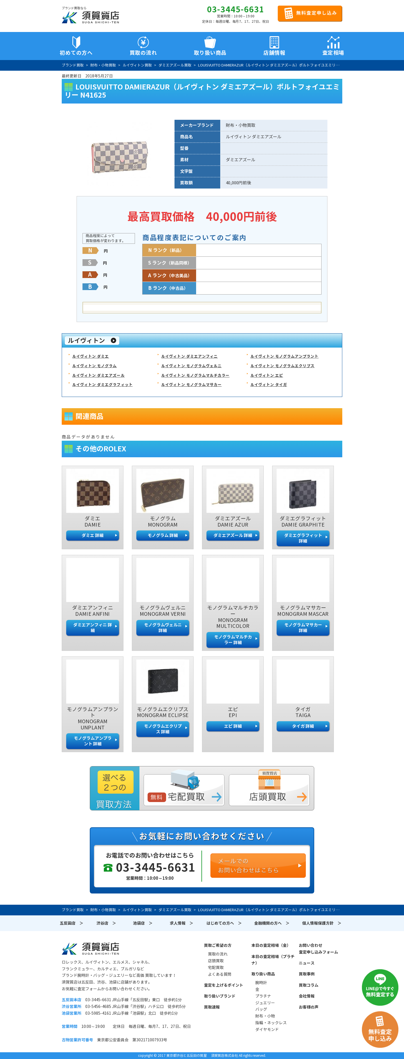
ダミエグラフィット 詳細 (303, 538)
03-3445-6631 (235, 9)
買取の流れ (143, 52)
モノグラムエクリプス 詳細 (163, 728)
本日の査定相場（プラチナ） (273, 960)
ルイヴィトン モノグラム (94, 366)
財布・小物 (265, 1016)
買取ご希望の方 (217, 945)
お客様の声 (308, 1007)
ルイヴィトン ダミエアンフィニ (189, 356)
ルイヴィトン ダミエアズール (98, 375)
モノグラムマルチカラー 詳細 (233, 639)
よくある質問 (219, 974)
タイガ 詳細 (303, 726)
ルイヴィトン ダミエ (90, 356)
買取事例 (307, 974)
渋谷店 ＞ (106, 923)
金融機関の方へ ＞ (272, 923)
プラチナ (263, 996)
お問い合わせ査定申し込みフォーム (318, 949)
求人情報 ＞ (181, 923)
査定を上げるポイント (223, 985)
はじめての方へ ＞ (224, 923)
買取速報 (212, 1007)
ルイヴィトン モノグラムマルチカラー (195, 375)
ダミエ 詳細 (93, 535)
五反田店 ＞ (71, 923)
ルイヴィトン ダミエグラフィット (102, 384)
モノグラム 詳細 (163, 535)
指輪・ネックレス (271, 1022)
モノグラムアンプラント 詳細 (93, 741)
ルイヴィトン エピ (267, 375)
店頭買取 (216, 960)
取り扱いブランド (219, 996)
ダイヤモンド (267, 1029)
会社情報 (307, 996)
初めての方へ (76, 52)
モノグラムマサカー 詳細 (303, 627)
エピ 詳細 (233, 726)
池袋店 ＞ (143, 923)
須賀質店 (90, 948)
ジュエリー (265, 1002)
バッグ (261, 1009)
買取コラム (308, 985)
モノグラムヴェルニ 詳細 (163, 627)
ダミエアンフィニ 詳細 (92, 627)
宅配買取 (216, 967)
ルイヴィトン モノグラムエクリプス (283, 366)
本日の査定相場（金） (271, 945)
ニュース (307, 963)
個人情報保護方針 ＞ (321, 923)
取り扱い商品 (263, 974)
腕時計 (261, 982)
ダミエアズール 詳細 (233, 535)
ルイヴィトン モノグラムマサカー (191, 384)
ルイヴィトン (86, 340)
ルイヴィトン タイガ (269, 384)
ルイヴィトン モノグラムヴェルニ (191, 366)
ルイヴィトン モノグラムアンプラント (285, 356)
